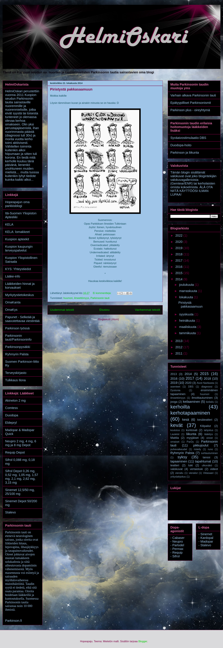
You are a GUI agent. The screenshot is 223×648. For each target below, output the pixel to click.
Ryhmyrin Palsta (17, 354)
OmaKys (11, 309)
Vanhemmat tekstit (147, 309)
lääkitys (208, 434)
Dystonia (175, 390)
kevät (176, 425)
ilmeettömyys (81, 298)
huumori (68, 298)
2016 (179, 266)
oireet (209, 438)
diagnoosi (206, 386)
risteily (197, 449)
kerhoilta (180, 407)
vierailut (193, 473)
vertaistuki (196, 469)
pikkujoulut (200, 445)
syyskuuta (186, 314)
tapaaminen (178, 461)
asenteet (175, 386)
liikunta (191, 434)
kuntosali (191, 430)
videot (214, 469)
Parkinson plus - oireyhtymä (190, 110)
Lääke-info (12, 276)
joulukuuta (187, 284)
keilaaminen (191, 401)
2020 (179, 242)
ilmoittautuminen (202, 397)
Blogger (142, 641)
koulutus (175, 430)
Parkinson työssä (17, 328)
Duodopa (11, 415)
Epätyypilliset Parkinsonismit (190, 102)
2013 (179, 341)
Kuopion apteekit (17, 239)
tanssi (206, 457)
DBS (190, 386)
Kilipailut (205, 426)
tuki (190, 465)
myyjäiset (193, 437)
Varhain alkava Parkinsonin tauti (193, 95)
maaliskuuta (188, 327)
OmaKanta (13, 302)
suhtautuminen (209, 453)
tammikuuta (188, 333)
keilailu (210, 401)
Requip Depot (15, 452)
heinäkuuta (187, 320)
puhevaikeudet (178, 449)
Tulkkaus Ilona (15, 380)
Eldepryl (11, 422)
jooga (173, 401)
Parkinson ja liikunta (184, 152)
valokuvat (176, 469)
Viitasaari (208, 473)
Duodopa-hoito (180, 145)
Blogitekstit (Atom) (108, 319)
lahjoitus (208, 430)
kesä (185, 419)
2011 (179, 353)
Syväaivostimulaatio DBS (188, 138)
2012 (179, 347)
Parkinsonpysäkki (17, 347)
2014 (179, 279)
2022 (179, 235)
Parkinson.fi (13, 620)
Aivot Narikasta (205, 383)
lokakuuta (186, 297)
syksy (182, 457)
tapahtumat (203, 461)
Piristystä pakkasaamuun (71, 89)
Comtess (11, 408)
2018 (179, 254)
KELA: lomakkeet (17, 232)
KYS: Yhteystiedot (18, 269)
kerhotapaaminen (190, 413)
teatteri (174, 465)
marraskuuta (188, 291)
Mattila (174, 437)
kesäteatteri (204, 419)
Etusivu (104, 309)
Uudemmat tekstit (62, 309)
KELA (9, 224)
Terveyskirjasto (15, 373)
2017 (179, 260)
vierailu (179, 473)
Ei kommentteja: (102, 293)
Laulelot (174, 434)
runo (210, 449)
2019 (179, 248)
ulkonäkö (207, 465)
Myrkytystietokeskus (19, 295)
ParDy (190, 441)
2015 (179, 273)
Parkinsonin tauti (99, 298)
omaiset (174, 441)
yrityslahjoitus (178, 476)
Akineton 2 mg (15, 400)
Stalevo (10, 512)
